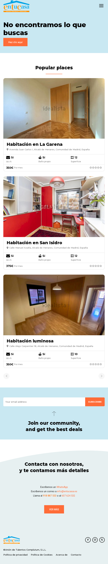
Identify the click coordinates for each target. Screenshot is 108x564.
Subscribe (95, 401)
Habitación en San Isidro (34, 242)
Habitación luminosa (30, 340)
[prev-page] (6, 376)
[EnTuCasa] (16, 6)
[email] (44, 401)
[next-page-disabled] (101, 376)
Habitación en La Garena (34, 144)
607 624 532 (68, 495)
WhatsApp (62, 487)
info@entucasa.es (67, 491)
